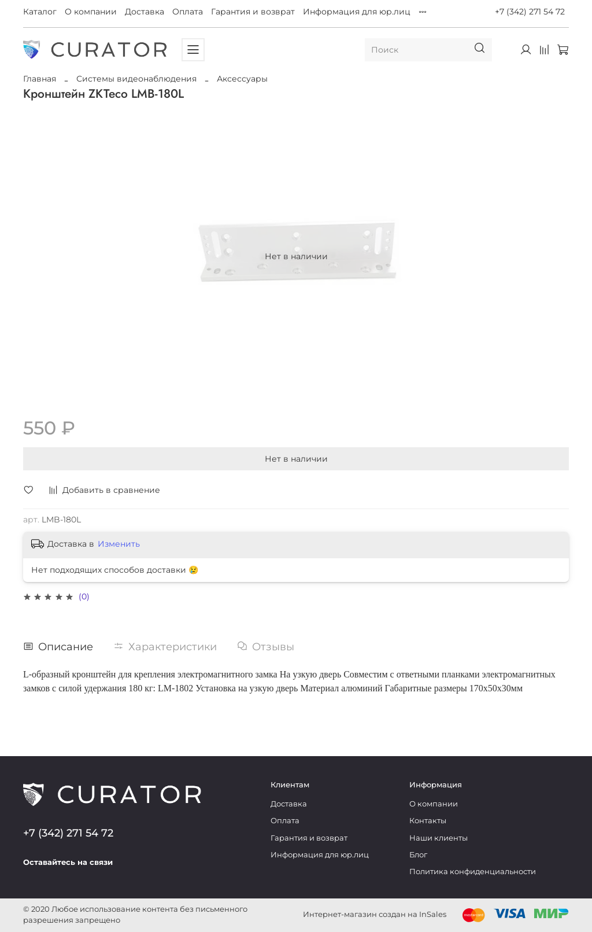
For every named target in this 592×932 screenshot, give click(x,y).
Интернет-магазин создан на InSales (374, 914)
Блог (418, 854)
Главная (39, 78)
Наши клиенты (438, 838)
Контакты (427, 820)
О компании (91, 11)
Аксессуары (242, 78)
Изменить (119, 544)
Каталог (40, 11)
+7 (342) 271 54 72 (530, 11)
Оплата (187, 11)
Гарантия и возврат (253, 11)
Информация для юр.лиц (356, 11)
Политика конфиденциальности (472, 871)
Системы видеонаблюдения (136, 78)
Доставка (144, 11)
